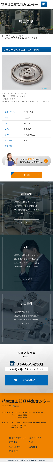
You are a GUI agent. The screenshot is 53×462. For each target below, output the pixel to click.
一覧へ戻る (26, 175)
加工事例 (13, 442)
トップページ (8, 36)
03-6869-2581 (30, 364)
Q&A (31, 442)
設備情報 (13, 451)
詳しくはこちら (26, 222)
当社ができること (17, 437)
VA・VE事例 (15, 446)
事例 (21, 36)
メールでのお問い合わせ (29, 380)
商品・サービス (36, 437)
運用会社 (33, 446)
